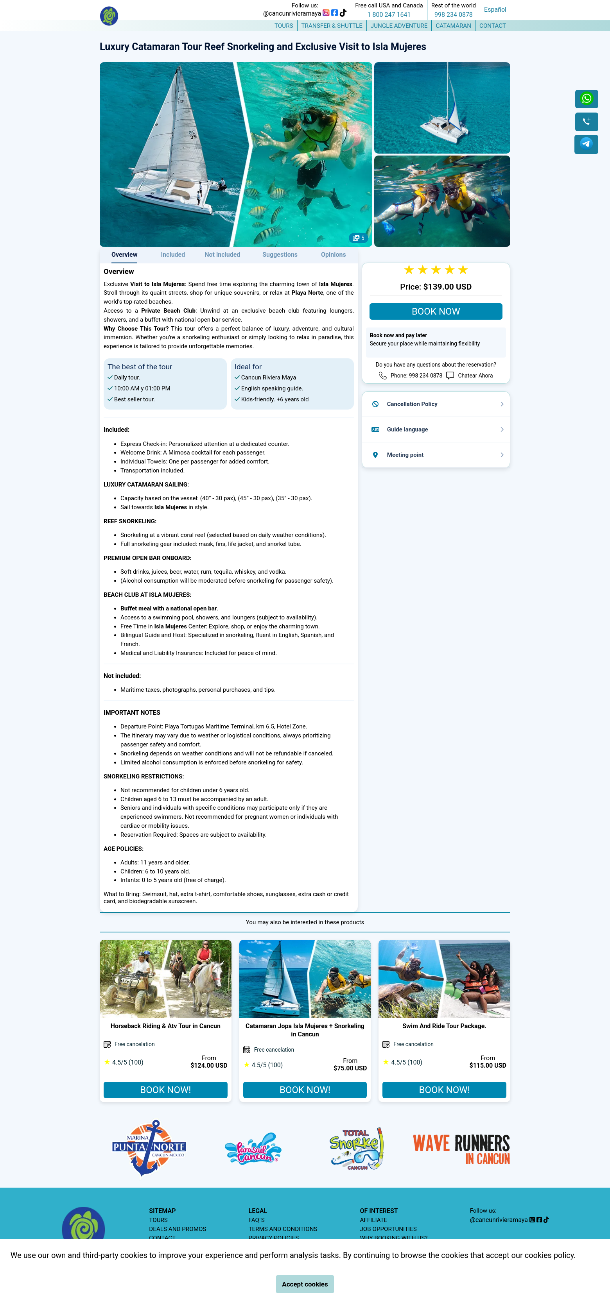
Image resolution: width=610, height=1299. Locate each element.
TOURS (158, 1220)
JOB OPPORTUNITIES (388, 1229)
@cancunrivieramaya (292, 13)
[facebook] (334, 13)
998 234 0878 (453, 14)
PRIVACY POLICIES (274, 1238)
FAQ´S (257, 1220)
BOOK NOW (436, 311)
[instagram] (326, 13)
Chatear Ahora (475, 375)
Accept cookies (305, 1284)
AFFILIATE (373, 1220)
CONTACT (162, 1238)
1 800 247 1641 (389, 14)
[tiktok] (343, 13)
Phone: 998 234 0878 (416, 375)
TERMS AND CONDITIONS (283, 1229)
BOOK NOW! (165, 1089)
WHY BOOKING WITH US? (393, 1238)
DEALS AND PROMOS (177, 1229)
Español (495, 9)
